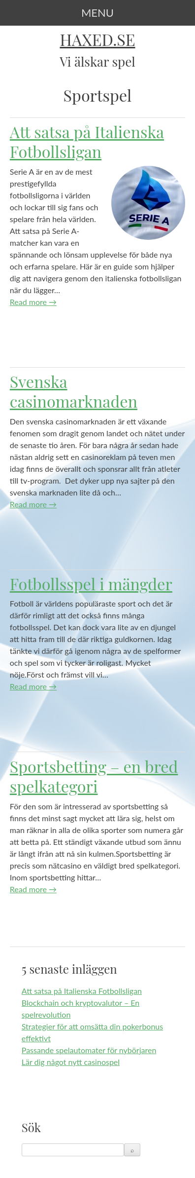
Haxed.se (97, 39)
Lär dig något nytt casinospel (71, 1061)
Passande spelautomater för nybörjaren (89, 1050)
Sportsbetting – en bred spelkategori (94, 776)
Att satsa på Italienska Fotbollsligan (87, 141)
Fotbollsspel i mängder (91, 583)
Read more (33, 301)
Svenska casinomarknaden (73, 391)
